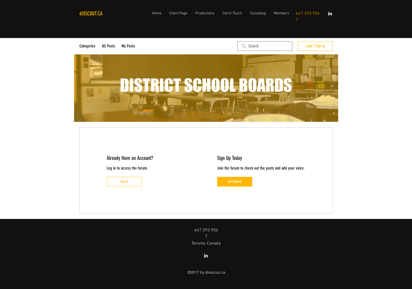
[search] (264, 46)
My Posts (128, 46)
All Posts (108, 46)
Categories (87, 46)
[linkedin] (330, 13)
